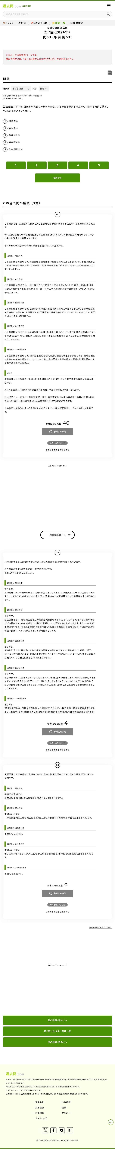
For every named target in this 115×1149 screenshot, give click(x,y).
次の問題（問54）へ (57, 1042)
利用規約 (39, 1112)
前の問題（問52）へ (57, 1020)
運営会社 (39, 1102)
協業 (64, 1107)
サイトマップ (41, 1118)
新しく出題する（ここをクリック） (39, 58)
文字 (35, 88)
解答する (57, 177)
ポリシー (66, 1112)
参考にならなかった (57, 443)
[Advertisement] (57, 990)
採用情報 (39, 1107)
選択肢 (6, 88)
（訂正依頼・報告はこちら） (13, 98)
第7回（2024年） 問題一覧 (57, 1031)
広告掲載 (66, 1102)
